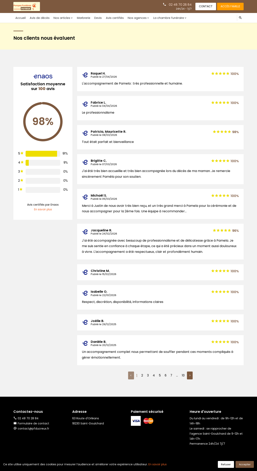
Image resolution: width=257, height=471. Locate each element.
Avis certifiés (111, 18)
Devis (95, 18)
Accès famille (230, 6)
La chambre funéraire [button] (163, 18)
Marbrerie (81, 18)
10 (183, 375)
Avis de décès (39, 18)
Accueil (20, 18)
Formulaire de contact (31, 424)
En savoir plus (43, 210)
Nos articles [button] (60, 18)
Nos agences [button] (133, 18)
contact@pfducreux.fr (33, 429)
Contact (204, 6)
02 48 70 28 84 (178, 4)
